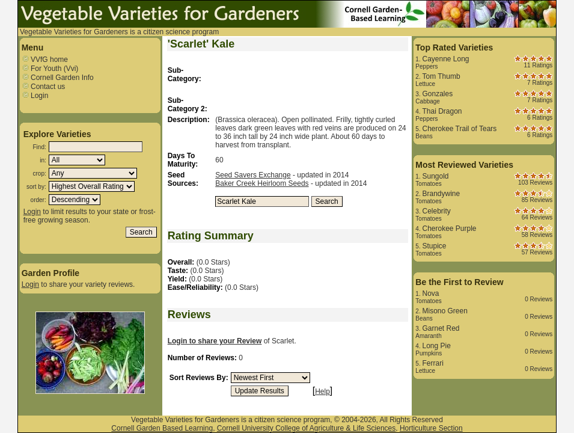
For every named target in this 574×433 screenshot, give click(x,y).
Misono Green (444, 311)
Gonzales (437, 94)
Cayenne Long (445, 59)
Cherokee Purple (449, 228)
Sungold (435, 176)
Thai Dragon (442, 111)
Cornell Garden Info (58, 77)
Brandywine (441, 193)
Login (35, 95)
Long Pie (436, 346)
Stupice (434, 246)
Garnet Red (440, 328)
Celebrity (436, 211)
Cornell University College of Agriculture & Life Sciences (306, 428)
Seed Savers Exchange (252, 175)
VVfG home (45, 59)
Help (322, 391)
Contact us (44, 86)
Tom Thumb (441, 76)
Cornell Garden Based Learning (162, 428)
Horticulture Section (431, 428)
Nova (430, 293)
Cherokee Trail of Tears (459, 128)
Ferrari (432, 363)
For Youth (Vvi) (50, 68)
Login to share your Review (215, 341)
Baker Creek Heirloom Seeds (261, 183)
